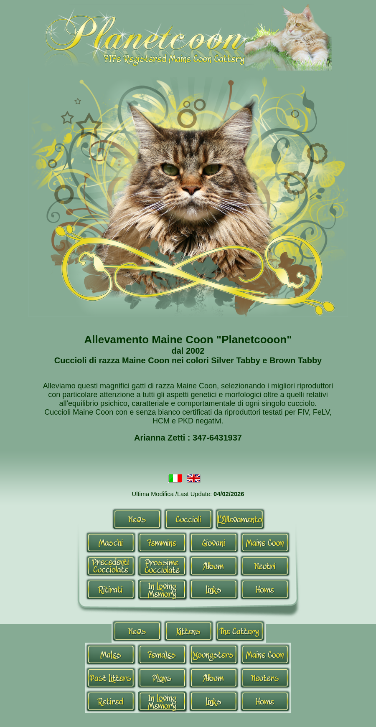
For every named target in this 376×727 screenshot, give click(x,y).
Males (111, 654)
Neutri (265, 566)
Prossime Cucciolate (162, 566)
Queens (162, 654)
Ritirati (111, 589)
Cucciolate (111, 566)
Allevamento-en (240, 631)
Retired (111, 701)
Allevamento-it (240, 519)
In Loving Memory (162, 589)
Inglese (194, 479)
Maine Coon (265, 542)
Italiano (175, 479)
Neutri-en (265, 677)
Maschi (111, 542)
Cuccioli (188, 519)
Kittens (188, 631)
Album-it (213, 566)
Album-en (213, 677)
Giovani (213, 542)
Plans (162, 677)
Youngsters (213, 654)
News (137, 519)
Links (213, 589)
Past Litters (111, 677)
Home (265, 589)
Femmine (162, 542)
